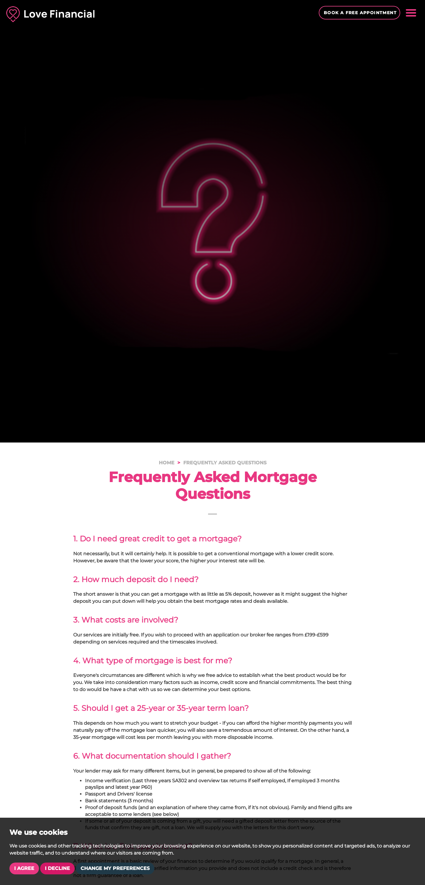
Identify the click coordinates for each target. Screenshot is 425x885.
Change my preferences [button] (115, 868)
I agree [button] (24, 868)
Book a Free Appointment (360, 12)
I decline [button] (57, 868)
